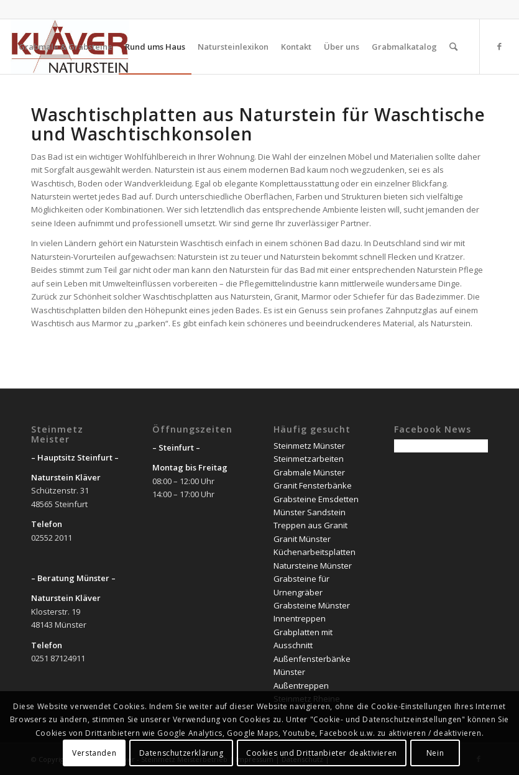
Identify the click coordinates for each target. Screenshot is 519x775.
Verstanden (94, 753)
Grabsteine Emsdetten (316, 499)
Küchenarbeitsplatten (314, 551)
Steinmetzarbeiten (308, 458)
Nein (435, 753)
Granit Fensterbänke (312, 485)
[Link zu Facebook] (499, 46)
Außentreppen (301, 685)
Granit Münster (302, 538)
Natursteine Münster (312, 565)
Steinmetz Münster (309, 445)
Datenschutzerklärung (181, 753)
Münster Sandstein (309, 512)
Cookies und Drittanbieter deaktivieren (321, 753)
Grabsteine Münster (311, 605)
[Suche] (453, 46)
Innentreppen (299, 618)
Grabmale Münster (309, 472)
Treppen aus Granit (310, 525)
